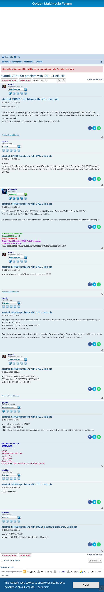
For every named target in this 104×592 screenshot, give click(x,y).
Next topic (25, 80)
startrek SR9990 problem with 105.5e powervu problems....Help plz (39, 526)
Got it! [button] (86, 585)
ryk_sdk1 (5, 403)
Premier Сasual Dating (10, 135)
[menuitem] (17, 57)
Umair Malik (12, 190)
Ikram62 (11, 85)
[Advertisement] (52, 31)
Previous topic (9, 80)
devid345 (61, 572)
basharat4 (5, 513)
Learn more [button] (43, 587)
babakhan (5, 470)
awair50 (5, 142)
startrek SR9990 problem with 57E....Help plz (33, 76)
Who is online (7, 567)
